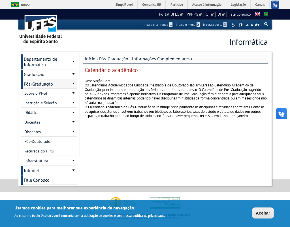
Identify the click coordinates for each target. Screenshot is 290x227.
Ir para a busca (215, 25)
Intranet (31, 170)
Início (90, 58)
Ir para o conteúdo (158, 25)
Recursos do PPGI (39, 151)
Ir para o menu (188, 25)
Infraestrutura (36, 160)
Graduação (34, 74)
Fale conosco (240, 14)
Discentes (32, 131)
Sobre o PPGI (35, 93)
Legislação (238, 4)
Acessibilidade (234, 25)
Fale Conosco (37, 180)
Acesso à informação (206, 4)
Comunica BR (151, 4)
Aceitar (263, 213)
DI (221, 14)
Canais (260, 4)
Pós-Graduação (113, 58)
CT (210, 14)
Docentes (32, 122)
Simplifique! (124, 4)
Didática (31, 112)
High (240, 25)
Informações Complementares (161, 58)
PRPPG (194, 14)
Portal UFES (171, 14)
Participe (176, 4)
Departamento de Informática (40, 61)
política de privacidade (148, 216)
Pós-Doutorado (37, 141)
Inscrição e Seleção (40, 102)
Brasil (26, 5)
